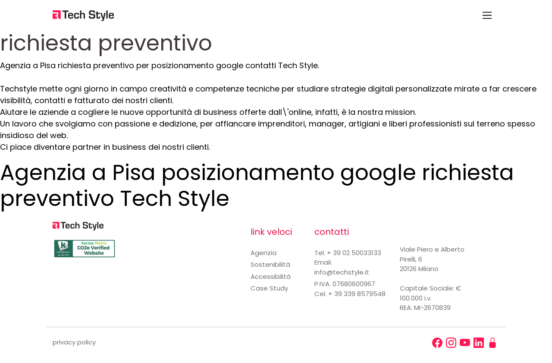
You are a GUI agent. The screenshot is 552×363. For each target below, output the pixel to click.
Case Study (269, 288)
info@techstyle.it (341, 272)
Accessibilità (271, 276)
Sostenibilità (270, 264)
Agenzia (263, 252)
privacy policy (74, 342)
